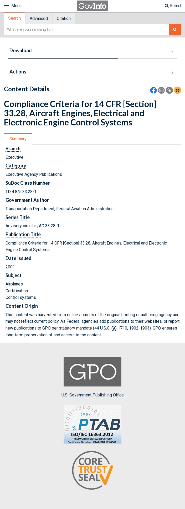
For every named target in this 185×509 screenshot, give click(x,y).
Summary (18, 138)
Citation (64, 18)
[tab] (14, 18)
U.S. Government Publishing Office (92, 377)
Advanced (39, 18)
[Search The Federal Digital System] (175, 29)
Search (173, 5)
